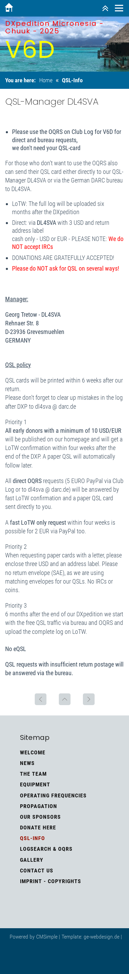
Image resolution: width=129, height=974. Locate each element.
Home (46, 80)
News (27, 763)
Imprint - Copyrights (50, 881)
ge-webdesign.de (101, 936)
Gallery (31, 860)
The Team (33, 774)
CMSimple (46, 936)
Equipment (35, 784)
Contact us (36, 870)
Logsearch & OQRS (46, 849)
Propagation (38, 806)
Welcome (32, 752)
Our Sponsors (40, 817)
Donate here (38, 827)
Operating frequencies (53, 795)
